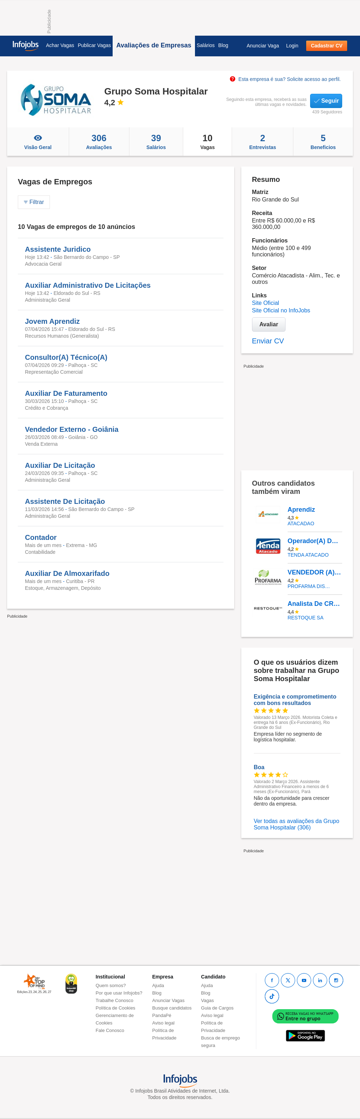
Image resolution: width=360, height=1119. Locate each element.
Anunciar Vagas (168, 1000)
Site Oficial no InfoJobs (281, 310)
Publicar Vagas (94, 45)
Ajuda (158, 985)
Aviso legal (163, 1023)
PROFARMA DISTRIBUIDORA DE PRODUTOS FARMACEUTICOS (309, 586)
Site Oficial (265, 303)
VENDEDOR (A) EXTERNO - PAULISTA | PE (315, 572)
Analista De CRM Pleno (315, 603)
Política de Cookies (115, 1008)
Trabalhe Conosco (114, 1000)
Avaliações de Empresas (153, 45)
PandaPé (161, 1015)
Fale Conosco (110, 1030)
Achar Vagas (60, 45)
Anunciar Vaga (263, 45)
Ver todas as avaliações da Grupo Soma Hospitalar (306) (296, 824)
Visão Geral (38, 141)
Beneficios (323, 141)
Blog (223, 45)
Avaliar (268, 324)
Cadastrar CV (327, 45)
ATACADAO (301, 523)
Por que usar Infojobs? (119, 993)
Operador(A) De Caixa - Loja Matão (315, 541)
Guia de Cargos (217, 1008)
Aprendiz (301, 509)
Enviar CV (268, 341)
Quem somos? (111, 985)
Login (292, 45)
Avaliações (99, 141)
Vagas (207, 141)
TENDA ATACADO (308, 555)
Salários (206, 45)
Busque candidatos (172, 1008)
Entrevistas (262, 141)
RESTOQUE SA (306, 617)
